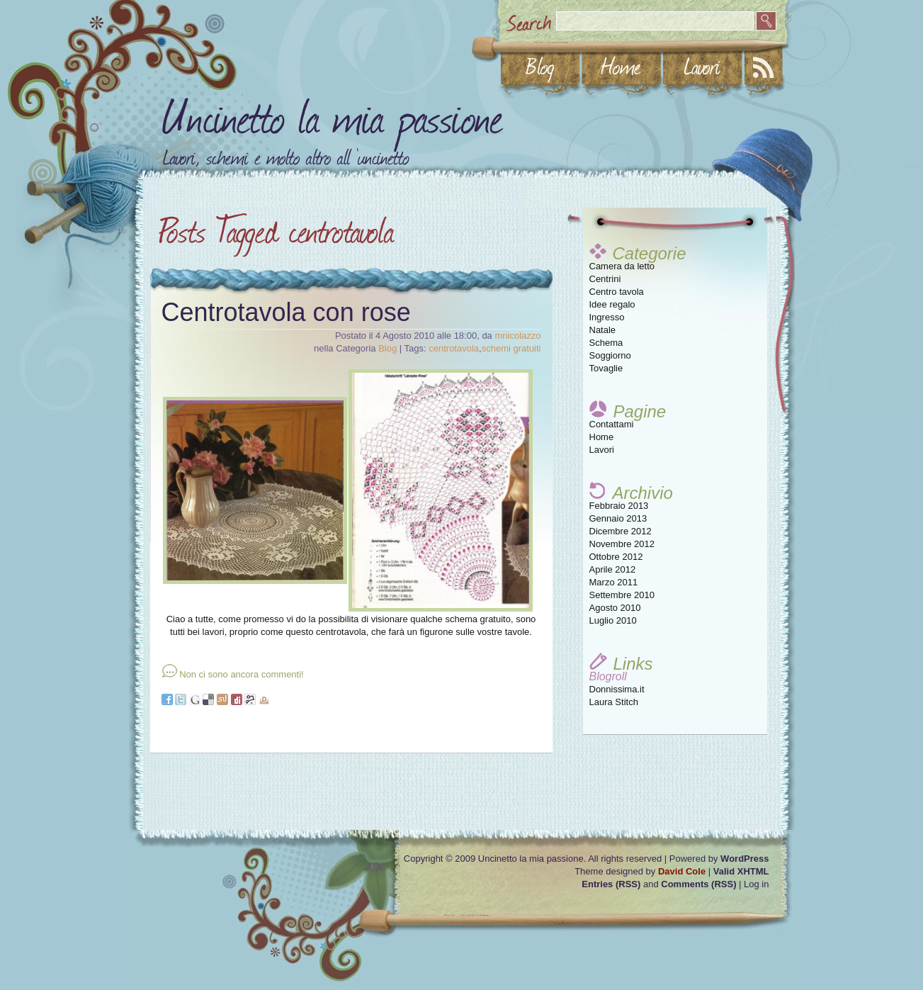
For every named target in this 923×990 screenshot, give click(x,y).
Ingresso (607, 317)
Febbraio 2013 (619, 505)
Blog (387, 348)
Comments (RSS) (698, 884)
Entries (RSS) (611, 884)
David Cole (682, 871)
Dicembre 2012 (620, 531)
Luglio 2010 (613, 620)
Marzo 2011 (613, 582)
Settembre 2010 (622, 595)
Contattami (611, 424)
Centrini (605, 279)
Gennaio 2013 (618, 518)
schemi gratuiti (511, 348)
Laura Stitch (613, 702)
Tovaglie (606, 368)
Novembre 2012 (622, 544)
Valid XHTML (741, 871)
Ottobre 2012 (616, 556)
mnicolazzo (517, 335)
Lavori (601, 449)
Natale (602, 330)
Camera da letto (622, 266)
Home (601, 437)
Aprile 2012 (612, 569)
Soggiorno (610, 355)
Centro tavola (616, 291)
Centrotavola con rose (286, 312)
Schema (606, 342)
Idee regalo (612, 304)
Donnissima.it (617, 689)
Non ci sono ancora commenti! (241, 674)
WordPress (744, 858)
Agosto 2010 (615, 607)
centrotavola (454, 348)
